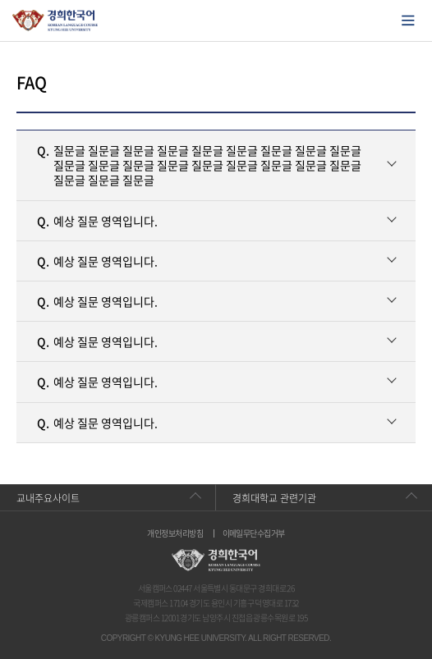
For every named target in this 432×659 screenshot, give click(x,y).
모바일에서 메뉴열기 (408, 20)
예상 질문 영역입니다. (97, 221)
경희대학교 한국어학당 (55, 20)
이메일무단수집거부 (254, 533)
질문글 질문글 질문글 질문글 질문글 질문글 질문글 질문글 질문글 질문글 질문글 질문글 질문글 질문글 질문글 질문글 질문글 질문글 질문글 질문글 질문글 (199, 165)
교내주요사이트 (48, 498)
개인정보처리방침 (175, 533)
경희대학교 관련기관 (274, 498)
